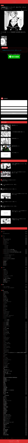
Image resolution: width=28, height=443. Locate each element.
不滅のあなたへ (15, 367)
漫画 (14, 290)
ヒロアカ (15, 344)
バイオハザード (15, 253)
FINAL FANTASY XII (15, 239)
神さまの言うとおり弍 (15, 415)
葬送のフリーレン (15, 419)
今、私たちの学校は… (15, 278)
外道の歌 (15, 386)
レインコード (15, 260)
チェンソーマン (15, 331)
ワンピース (15, 362)
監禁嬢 (15, 413)
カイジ (15, 304)
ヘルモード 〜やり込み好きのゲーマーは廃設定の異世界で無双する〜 (15, 353)
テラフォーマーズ (15, 333)
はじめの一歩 (15, 299)
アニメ (14, 231)
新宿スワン (15, 399)
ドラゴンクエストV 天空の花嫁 (15, 249)
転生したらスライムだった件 (15, 422)
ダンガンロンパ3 (15, 233)
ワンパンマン (15, 361)
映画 (14, 284)
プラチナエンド (15, 351)
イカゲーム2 (15, 272)
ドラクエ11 (6, 245)
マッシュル (15, 357)
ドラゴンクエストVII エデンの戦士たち (15, 250)
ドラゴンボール (15, 338)
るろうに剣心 (15, 300)
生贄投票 (15, 409)
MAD (15, 294)
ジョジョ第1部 (7, 319)
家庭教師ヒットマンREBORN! (15, 390)
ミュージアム (15, 358)
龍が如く (15, 262)
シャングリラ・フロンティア (15, 315)
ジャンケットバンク (15, 316)
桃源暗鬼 (15, 404)
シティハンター (15, 314)
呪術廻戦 (15, 378)
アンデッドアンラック (15, 301)
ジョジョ (15, 318)
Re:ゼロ (15, 295)
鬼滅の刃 (15, 432)
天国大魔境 (15, 387)
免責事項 (18, 440)
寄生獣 (15, 391)
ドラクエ (15, 244)
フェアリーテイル (15, 346)
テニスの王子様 (15, 332)
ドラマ (14, 267)
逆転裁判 (15, 261)
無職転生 (2, 5)
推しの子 (15, 398)
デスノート (15, 334)
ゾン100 (15, 327)
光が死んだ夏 (15, 372)
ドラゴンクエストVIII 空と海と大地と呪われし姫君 (15, 252)
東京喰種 (15, 401)
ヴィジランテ (15, 364)
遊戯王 (15, 425)
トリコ (15, 336)
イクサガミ (15, 274)
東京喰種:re (15, 403)
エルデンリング (15, 240)
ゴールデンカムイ (15, 311)
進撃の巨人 (15, 424)
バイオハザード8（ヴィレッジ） (10, 254)
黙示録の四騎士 (15, 434)
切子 (15, 376)
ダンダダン (15, 329)
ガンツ (15, 308)
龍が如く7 (15, 265)
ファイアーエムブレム (15, 257)
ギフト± (15, 310)
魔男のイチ (15, 433)
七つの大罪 (15, 366)
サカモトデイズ (15, 313)
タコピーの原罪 (15, 328)
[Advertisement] (14, 67)
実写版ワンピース (15, 280)
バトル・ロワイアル (15, 343)
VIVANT (15, 269)
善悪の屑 (15, 381)
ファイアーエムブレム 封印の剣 (15, 258)
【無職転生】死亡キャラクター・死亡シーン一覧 (11, 50)
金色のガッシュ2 (15, 427)
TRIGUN (15, 296)
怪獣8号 (15, 396)
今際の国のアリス (15, 369)
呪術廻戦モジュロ (15, 380)
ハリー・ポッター (15, 286)
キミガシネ (15, 241)
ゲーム (14, 235)
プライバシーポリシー (12, 440)
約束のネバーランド (15, 417)
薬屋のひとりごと (15, 420)
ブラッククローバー (15, 347)
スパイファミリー (15, 326)
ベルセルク (15, 354)
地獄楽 (15, 383)
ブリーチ (15, 348)
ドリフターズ (15, 339)
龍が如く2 (15, 263)
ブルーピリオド (15, 350)
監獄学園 (15, 412)
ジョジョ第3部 (15, 322)
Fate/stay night (15, 292)
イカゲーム (15, 270)
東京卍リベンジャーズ (15, 400)
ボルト (15, 356)
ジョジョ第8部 (15, 324)
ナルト (15, 341)
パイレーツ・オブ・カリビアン (15, 287)
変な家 (15, 385)
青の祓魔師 (15, 431)
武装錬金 (15, 405)
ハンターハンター (15, 342)
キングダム (15, 309)
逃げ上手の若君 (15, 423)
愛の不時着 (15, 282)
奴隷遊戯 (15, 388)
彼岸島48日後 (7, 395)
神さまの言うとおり (15, 414)
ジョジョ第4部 (15, 323)
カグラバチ (15, 305)
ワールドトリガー (15, 363)
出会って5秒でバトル (15, 373)
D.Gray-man (15, 291)
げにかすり (15, 297)
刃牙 (15, 375)
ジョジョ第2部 (7, 320)
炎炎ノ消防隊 (15, 407)
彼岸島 (15, 393)
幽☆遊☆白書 (15, 392)
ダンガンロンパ (15, 243)
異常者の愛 (15, 410)
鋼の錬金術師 (15, 429)
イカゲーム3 (15, 273)
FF (15, 237)
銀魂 (15, 428)
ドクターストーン (15, 337)
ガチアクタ (15, 306)
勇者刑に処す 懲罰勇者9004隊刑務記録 (15, 377)
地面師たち (15, 279)
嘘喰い (15, 382)
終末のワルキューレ (15, 418)
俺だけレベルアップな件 (15, 371)
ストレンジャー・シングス (15, 275)
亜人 (15, 368)
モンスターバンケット (15, 359)
